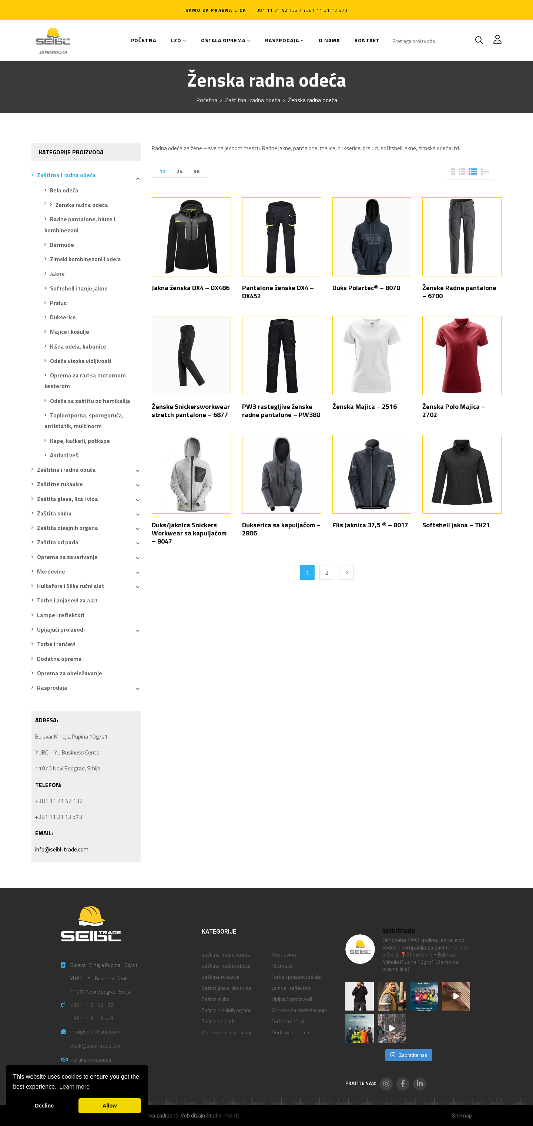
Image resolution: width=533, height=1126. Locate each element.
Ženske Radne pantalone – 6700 (459, 292)
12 (162, 171)
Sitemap (462, 1116)
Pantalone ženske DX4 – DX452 (278, 292)
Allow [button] (110, 1106)
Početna (206, 99)
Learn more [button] (74, 1086)
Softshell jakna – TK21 (456, 525)
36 (197, 171)
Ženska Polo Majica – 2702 (453, 410)
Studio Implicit (222, 1116)
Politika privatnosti (90, 1059)
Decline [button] (44, 1106)
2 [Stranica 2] (326, 572)
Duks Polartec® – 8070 (366, 288)
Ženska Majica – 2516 (364, 406)
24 (179, 171)
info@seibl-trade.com (61, 849)
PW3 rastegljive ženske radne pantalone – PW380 (281, 410)
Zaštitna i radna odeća (252, 99)
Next (346, 572)
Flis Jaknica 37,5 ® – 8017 (370, 525)
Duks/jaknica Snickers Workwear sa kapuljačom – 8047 (189, 533)
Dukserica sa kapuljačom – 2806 (281, 529)
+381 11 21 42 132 (91, 1005)
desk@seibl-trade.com (96, 1045)
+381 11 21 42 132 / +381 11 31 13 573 (301, 10)
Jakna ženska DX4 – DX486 (190, 288)
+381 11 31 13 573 (91, 1018)
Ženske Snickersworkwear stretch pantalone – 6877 (191, 410)
